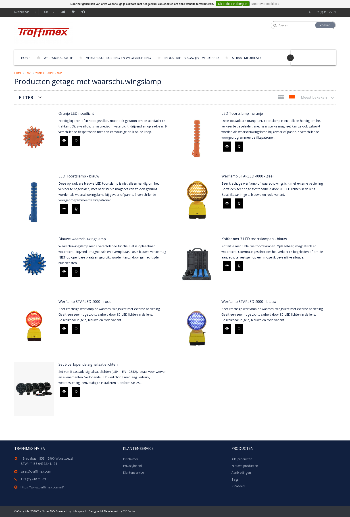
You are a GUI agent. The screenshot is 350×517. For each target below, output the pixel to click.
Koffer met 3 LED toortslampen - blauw (254, 239)
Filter (26, 97)
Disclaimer (130, 459)
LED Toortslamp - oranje (242, 113)
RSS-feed (238, 486)
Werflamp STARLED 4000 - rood (84, 301)
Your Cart (303, 56)
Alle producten (241, 459)
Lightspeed (79, 511)
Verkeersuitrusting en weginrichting (118, 58)
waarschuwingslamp (48, 73)
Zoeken (325, 25)
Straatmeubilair (246, 58)
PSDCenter (129, 511)
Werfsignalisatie (58, 58)
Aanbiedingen (241, 472)
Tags (28, 73)
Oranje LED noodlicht (76, 113)
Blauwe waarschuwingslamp (82, 239)
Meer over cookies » (265, 4)
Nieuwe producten (244, 466)
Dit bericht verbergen (232, 4)
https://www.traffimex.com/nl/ (42, 487)
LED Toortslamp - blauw (78, 176)
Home (25, 58)
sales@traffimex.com (36, 471)
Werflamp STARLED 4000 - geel (247, 176)
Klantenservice (133, 472)
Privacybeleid (132, 466)
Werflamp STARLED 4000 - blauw (248, 301)
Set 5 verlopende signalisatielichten (88, 364)
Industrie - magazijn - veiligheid (191, 58)
